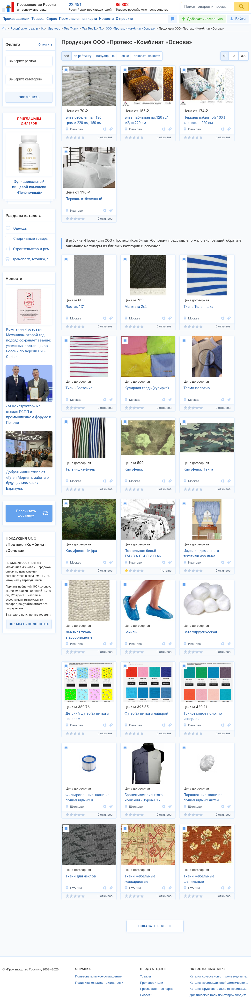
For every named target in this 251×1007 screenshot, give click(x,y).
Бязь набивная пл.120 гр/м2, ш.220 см (146, 120)
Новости (106, 18)
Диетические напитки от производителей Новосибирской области (219, 995)
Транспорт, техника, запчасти (32, 256)
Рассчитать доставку (32, 503)
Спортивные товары (31, 236)
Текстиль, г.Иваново (90, 28)
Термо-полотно (197, 388)
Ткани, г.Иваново (101, 28)
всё (66, 56)
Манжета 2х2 (136, 306)
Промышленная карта (78, 18)
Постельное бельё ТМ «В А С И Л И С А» (143, 553)
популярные (104, 56)
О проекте (124, 18)
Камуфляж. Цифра (81, 551)
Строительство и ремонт (32, 246)
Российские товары (24, 28)
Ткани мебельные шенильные (199, 879)
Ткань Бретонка (79, 388)
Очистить (45, 44)
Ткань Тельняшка (198, 306)
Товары (37, 18)
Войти (238, 19)
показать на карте (144, 56)
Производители (16, 18)
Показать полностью (29, 614)
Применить (29, 97)
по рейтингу (81, 56)
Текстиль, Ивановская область (84, 28)
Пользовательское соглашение (98, 976)
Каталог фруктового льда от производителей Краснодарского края (219, 989)
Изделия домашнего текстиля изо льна (201, 553)
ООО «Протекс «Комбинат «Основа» (130, 28)
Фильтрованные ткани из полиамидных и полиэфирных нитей (88, 798)
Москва (73, 318)
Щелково (74, 806)
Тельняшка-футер (80, 469)
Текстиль (66, 28)
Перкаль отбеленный (84, 199)
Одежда (20, 225)
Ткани (74, 28)
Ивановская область (43, 28)
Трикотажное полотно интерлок (203, 716)
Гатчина (73, 888)
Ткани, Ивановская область (96, 28)
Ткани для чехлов (81, 876)
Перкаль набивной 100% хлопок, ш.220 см (204, 120)
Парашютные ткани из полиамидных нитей (203, 798)
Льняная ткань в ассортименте (79, 635)
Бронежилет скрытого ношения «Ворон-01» (144, 798)
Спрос (51, 18)
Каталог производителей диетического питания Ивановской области (219, 982)
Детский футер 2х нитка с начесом (87, 716)
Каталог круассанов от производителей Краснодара (219, 976)
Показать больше (155, 926)
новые (121, 56)
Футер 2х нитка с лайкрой (146, 713)
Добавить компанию (205, 19)
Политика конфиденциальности (99, 982)
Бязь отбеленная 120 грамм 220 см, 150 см (84, 120)
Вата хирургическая (200, 632)
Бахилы (131, 632)
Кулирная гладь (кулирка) (147, 388)
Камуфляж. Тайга (198, 469)
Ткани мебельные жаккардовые (140, 879)
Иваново (54, 28)
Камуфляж (134, 469)
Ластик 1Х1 (75, 306)
